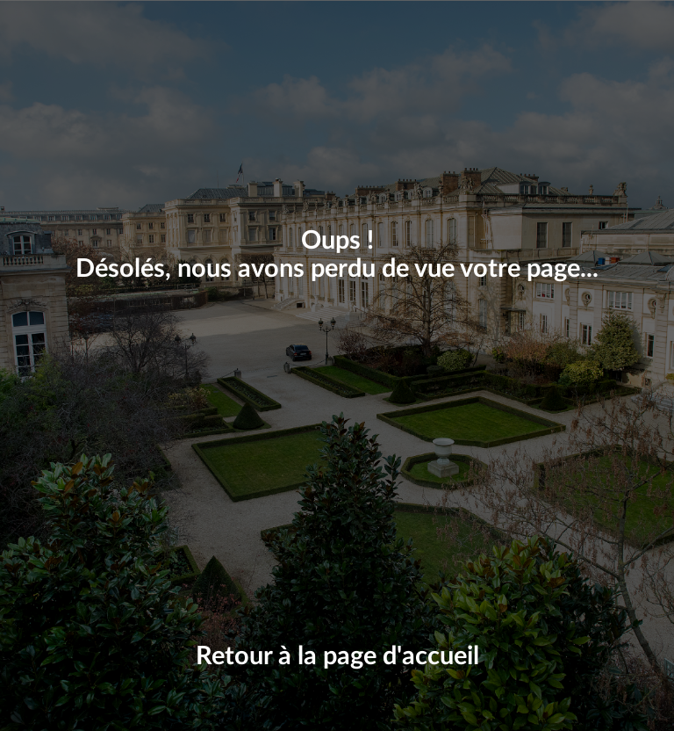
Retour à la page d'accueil (337, 656)
